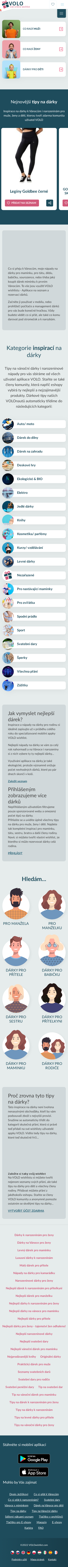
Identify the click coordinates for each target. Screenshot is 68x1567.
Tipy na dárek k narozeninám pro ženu (34, 1402)
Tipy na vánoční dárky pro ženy (34, 1425)
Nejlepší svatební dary (34, 1341)
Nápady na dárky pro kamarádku (34, 1273)
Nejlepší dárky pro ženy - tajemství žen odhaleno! (34, 1326)
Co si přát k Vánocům (46, 1494)
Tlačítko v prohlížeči (51, 1516)
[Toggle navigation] (62, 4)
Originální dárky (50, 1356)
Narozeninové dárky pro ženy (34, 1280)
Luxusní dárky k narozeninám (34, 1257)
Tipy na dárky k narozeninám (34, 1409)
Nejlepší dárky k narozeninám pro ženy (34, 1303)
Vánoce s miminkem (16, 1505)
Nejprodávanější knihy (21, 1356)
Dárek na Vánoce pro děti (48, 1505)
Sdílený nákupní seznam (19, 1516)
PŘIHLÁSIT (15, 853)
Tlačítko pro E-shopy (18, 1522)
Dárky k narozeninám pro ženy (34, 1235)
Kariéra (28, 1528)
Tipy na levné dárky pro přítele (34, 1417)
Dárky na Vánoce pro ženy (34, 1242)
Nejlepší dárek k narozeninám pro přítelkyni (34, 1288)
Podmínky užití (19, 1559)
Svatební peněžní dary (19, 1387)
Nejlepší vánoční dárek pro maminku (34, 1349)
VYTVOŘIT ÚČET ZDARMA (26, 1210)
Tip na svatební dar (50, 1387)
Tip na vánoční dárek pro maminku (34, 1394)
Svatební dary (52, 1500)
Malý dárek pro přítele (34, 1265)
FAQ (41, 1528)
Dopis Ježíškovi (18, 1494)
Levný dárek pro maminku (34, 1250)
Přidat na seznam (23, 203)
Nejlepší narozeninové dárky (34, 1333)
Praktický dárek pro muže (34, 1364)
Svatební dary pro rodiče (34, 1379)
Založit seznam (17, 781)
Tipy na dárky (18, 1511)
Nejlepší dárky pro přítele (34, 1318)
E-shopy (57, 1522)
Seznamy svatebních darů (34, 1371)
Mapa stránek (37, 1559)
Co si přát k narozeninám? (23, 1500)
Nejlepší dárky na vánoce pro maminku (34, 1311)
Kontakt (52, 1559)
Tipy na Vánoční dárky (45, 1511)
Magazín (42, 1522)
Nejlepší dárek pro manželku (34, 1295)
